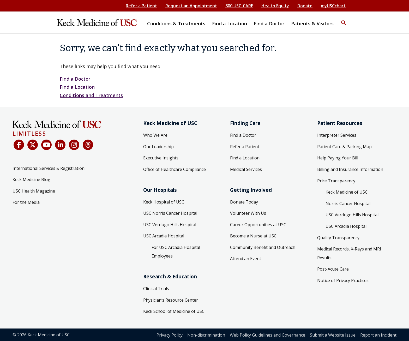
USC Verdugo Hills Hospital (169, 225)
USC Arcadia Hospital (163, 236)
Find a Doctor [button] (269, 23)
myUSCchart (333, 6)
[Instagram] (74, 145)
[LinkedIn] (60, 145)
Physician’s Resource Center (170, 300)
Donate (304, 6)
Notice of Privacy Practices (343, 280)
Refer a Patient (141, 6)
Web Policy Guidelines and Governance (267, 335)
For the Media (26, 202)
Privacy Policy (170, 335)
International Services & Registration (49, 168)
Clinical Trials (156, 288)
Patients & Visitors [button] (312, 23)
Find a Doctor (75, 79)
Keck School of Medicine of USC (173, 311)
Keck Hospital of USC (163, 202)
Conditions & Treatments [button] (176, 23)
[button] (343, 19)
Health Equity (275, 6)
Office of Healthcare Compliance (174, 169)
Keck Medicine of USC (347, 192)
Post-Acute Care (333, 269)
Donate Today (244, 202)
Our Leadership (158, 146)
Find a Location (77, 87)
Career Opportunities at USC (258, 225)
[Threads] (88, 145)
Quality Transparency (338, 238)
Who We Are (155, 135)
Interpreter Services (336, 135)
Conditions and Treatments (91, 95)
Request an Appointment (191, 6)
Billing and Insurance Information (350, 169)
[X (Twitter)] (32, 145)
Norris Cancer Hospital (348, 203)
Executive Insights (160, 158)
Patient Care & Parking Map (344, 146)
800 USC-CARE (239, 6)
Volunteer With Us (248, 213)
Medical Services (246, 169)
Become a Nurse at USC (253, 236)
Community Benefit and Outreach (262, 247)
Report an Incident (378, 335)
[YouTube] (46, 145)
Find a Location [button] (229, 23)
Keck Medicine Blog (31, 179)
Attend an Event (245, 258)
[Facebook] (19, 145)
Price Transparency (336, 181)
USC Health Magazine (34, 191)
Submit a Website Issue (333, 335)
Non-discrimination (206, 335)
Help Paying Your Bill (337, 158)
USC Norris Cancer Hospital (170, 213)
